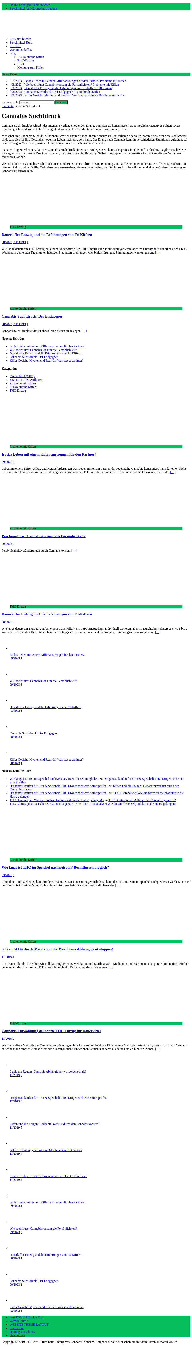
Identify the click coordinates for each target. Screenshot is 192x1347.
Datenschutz (17, 1335)
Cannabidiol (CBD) (22, 376)
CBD (20, 64)
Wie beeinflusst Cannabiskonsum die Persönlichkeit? (43, 350)
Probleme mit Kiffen (23, 383)
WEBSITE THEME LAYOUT (29, 1324)
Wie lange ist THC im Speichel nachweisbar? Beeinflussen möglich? (55, 867)
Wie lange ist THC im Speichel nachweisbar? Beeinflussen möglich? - (54, 778)
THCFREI (19, 242)
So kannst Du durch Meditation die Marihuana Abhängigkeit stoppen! (57, 949)
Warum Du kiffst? (21, 49)
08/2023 (7, 242)
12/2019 (15, 1101)
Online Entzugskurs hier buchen (30, 5)
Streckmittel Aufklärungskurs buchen (33, 8)
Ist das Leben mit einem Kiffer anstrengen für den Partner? (47, 346)
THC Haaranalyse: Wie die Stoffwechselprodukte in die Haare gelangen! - (57, 800)
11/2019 (7, 957)
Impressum (17, 1328)
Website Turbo (19, 1321)
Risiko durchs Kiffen (30, 56)
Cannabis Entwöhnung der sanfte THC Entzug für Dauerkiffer (51, 1031)
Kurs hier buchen (20, 39)
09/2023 (7, 462)
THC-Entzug (25, 60)
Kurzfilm (15, 46)
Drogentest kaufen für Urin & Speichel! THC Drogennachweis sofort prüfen (58, 1097)
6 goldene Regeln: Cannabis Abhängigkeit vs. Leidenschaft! (48, 1071)
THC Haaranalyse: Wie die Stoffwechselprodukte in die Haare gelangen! (129, 803)
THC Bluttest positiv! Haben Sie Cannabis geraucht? (142, 800)
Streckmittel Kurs (21, 42)
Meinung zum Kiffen (30, 67)
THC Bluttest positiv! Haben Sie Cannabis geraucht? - (44, 803)
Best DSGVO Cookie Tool (26, 1317)
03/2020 (7, 875)
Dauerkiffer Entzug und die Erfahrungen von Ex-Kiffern (47, 235)
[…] (158, 252)
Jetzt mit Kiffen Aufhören (26, 379)
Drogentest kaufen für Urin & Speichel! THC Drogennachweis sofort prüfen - (59, 786)
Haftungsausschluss (22, 1331)
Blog (13, 53)
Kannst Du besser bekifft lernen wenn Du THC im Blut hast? (48, 1176)
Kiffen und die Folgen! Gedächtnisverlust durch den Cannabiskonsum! (54, 1124)
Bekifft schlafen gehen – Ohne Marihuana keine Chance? (46, 1150)
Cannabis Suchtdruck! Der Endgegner (32, 316)
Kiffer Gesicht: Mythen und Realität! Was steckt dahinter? (47, 360)
